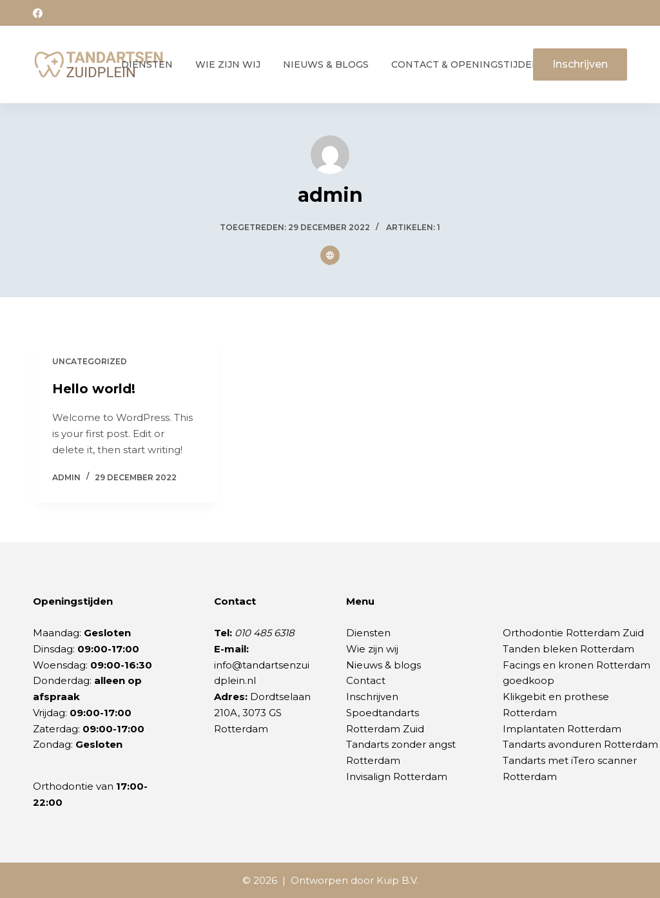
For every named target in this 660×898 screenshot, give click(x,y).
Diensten (147, 64)
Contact (365, 680)
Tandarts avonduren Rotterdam (580, 744)
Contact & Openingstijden (465, 64)
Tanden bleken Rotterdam (568, 649)
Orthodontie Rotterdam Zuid (573, 633)
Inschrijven (580, 64)
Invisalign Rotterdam (396, 776)
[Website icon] (330, 255)
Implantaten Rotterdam (562, 729)
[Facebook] (38, 13)
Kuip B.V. (397, 880)
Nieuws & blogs (383, 665)
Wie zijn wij (227, 64)
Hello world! (93, 388)
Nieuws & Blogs (326, 64)
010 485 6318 (265, 633)
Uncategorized (89, 361)
